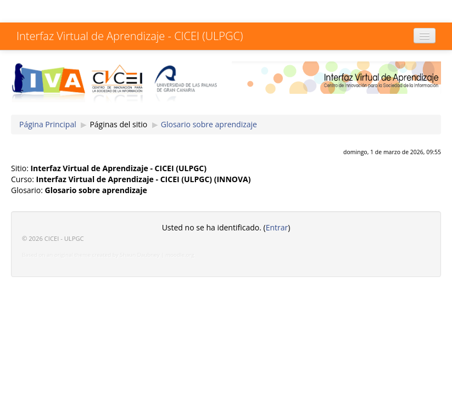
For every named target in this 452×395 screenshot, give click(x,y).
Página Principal (47, 124)
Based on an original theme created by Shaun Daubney (91, 254)
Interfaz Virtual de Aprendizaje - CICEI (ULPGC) (129, 36)
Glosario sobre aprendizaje (209, 124)
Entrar (277, 227)
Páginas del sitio (118, 124)
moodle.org (179, 254)
